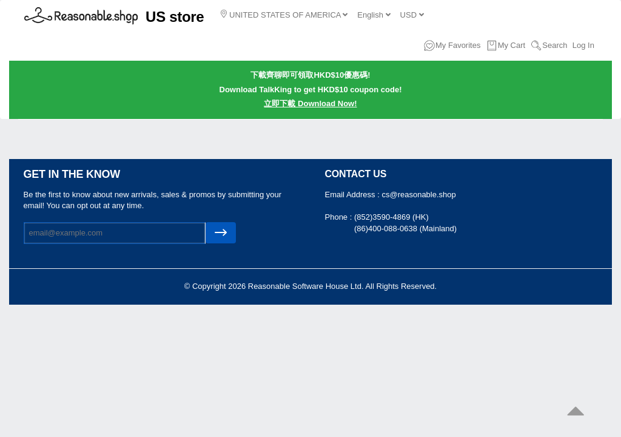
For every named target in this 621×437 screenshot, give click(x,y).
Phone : (339, 217)
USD (412, 14)
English (373, 14)
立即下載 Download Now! (310, 103)
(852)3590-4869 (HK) (391, 217)
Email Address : (353, 194)
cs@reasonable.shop (418, 194)
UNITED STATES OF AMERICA (284, 14)
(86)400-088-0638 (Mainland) (405, 228)
